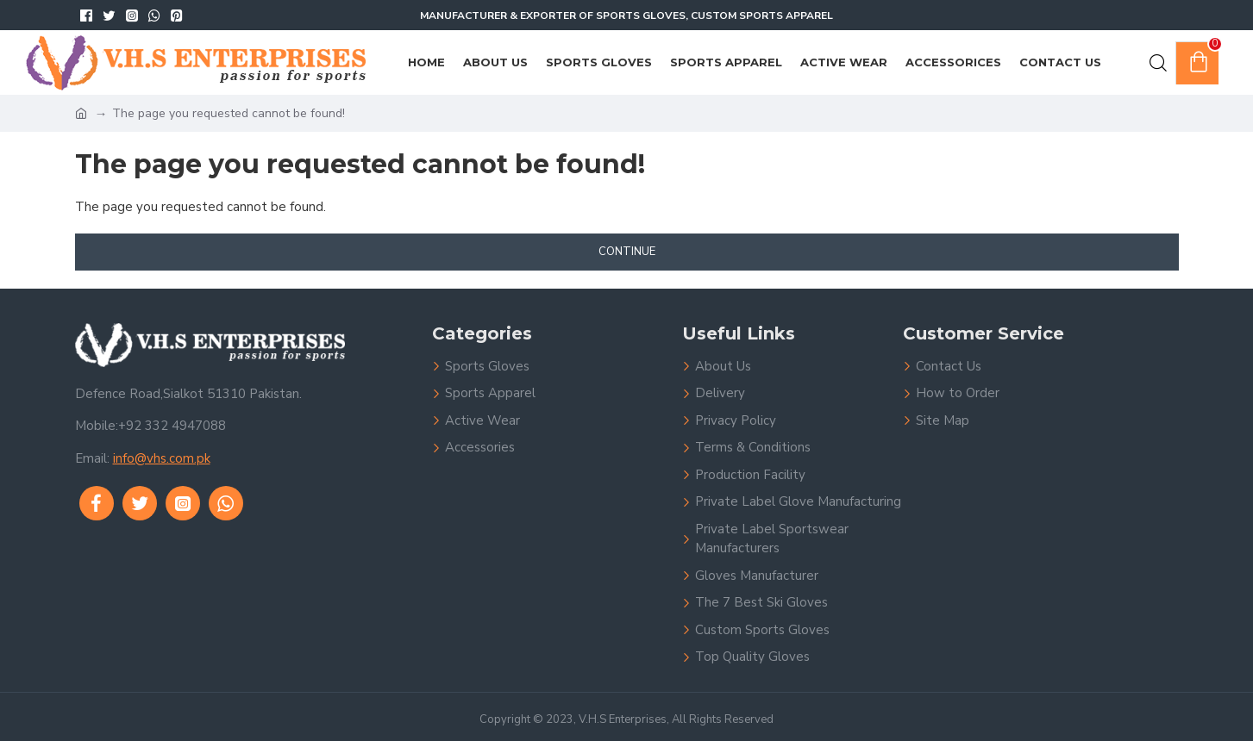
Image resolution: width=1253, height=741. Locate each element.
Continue (626, 251)
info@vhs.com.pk (161, 458)
